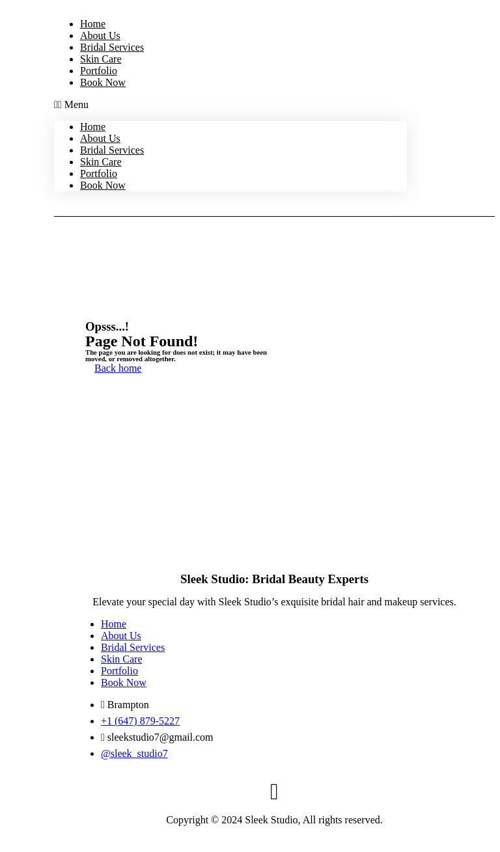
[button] (230, 105)
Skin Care (101, 58)
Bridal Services (112, 47)
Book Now (103, 82)
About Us (100, 35)
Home (92, 23)
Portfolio (98, 70)
